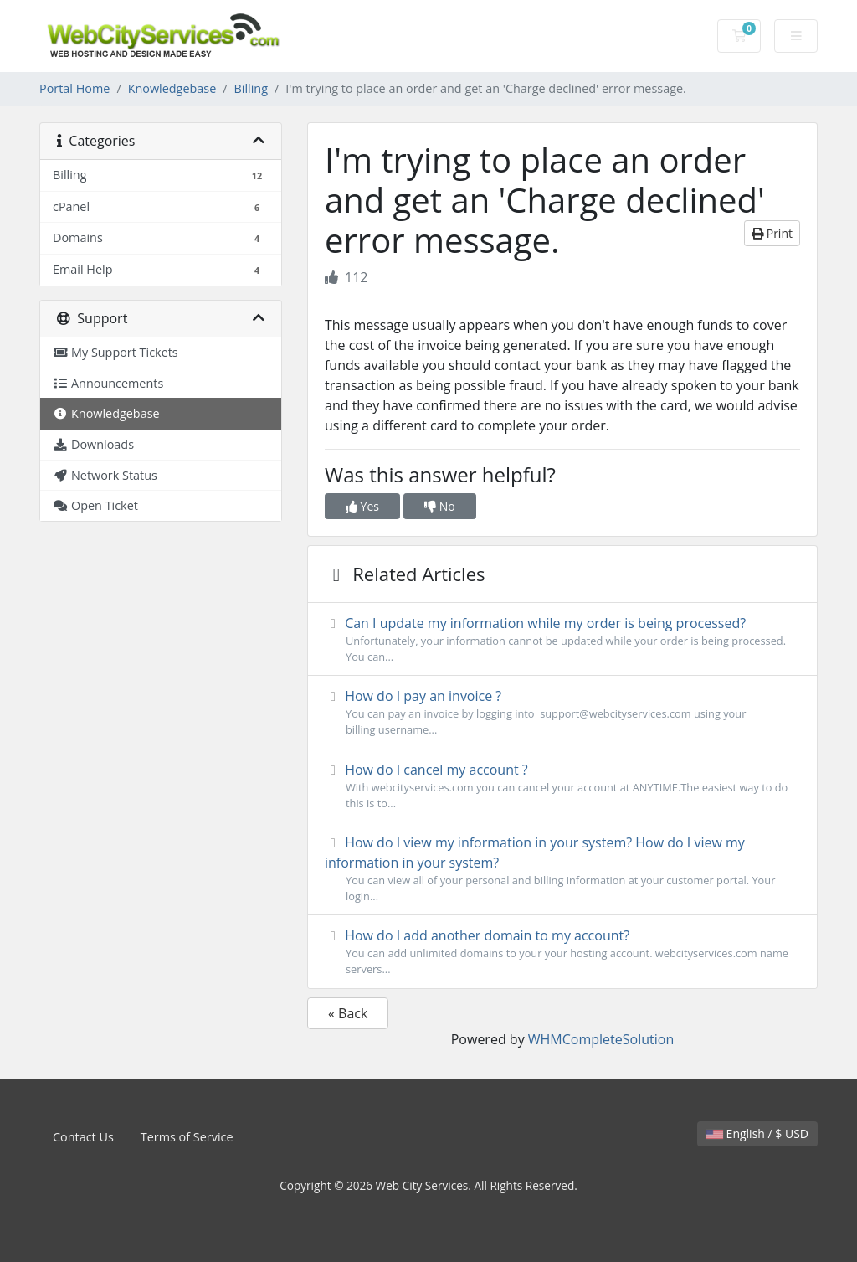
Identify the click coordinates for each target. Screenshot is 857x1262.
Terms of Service (187, 1137)
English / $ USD (757, 1133)
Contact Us (83, 1137)
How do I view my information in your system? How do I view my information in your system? (562, 868)
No (439, 506)
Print (772, 233)
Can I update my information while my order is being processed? (562, 639)
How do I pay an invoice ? (562, 712)
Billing (251, 88)
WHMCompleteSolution (601, 1039)
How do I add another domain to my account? (562, 951)
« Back (347, 1013)
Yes (362, 506)
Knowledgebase (172, 88)
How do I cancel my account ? (562, 785)
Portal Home (74, 88)
